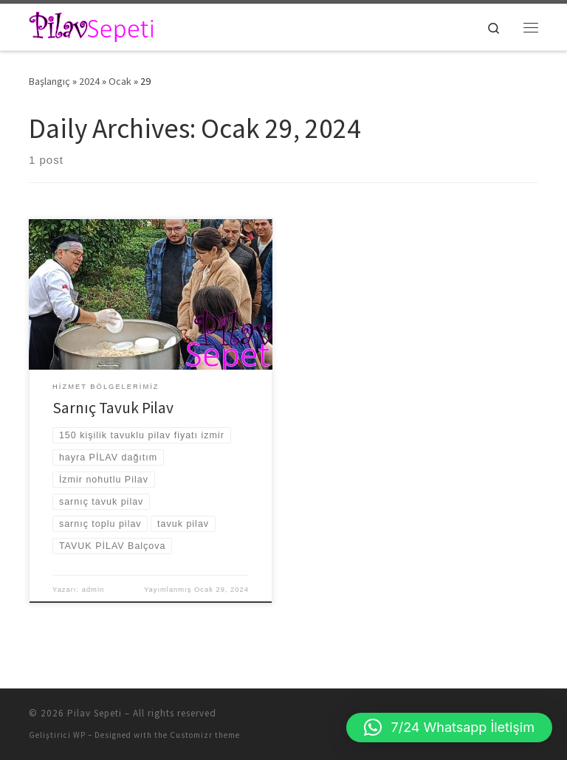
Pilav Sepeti (94, 713)
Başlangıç (49, 81)
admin (93, 589)
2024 (89, 81)
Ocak (120, 81)
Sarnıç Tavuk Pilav (112, 408)
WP (79, 735)
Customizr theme (205, 735)
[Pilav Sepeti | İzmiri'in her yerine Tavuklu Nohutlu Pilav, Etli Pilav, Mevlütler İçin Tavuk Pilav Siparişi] (92, 25)
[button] (449, 727)
